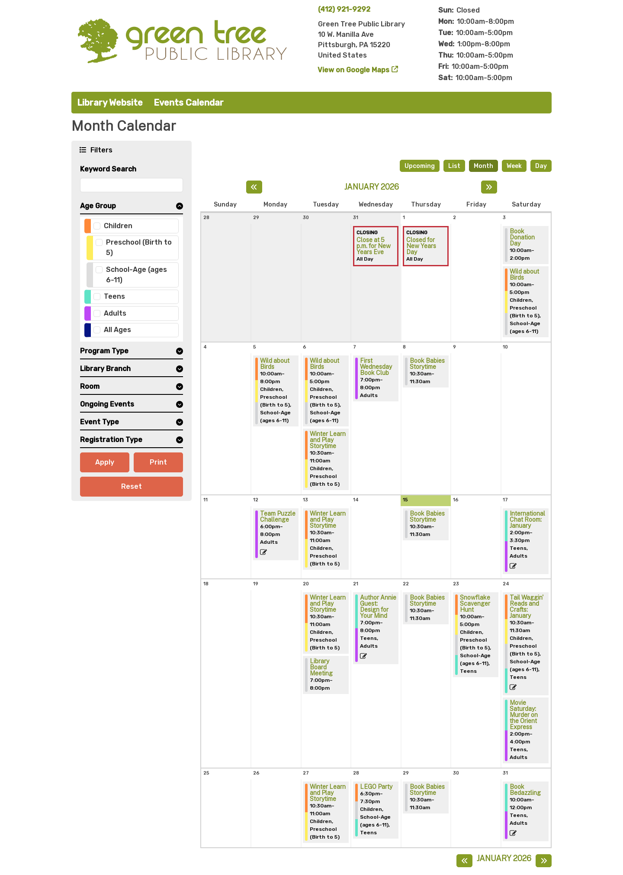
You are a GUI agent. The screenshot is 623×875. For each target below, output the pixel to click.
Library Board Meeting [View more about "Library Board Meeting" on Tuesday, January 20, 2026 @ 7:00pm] (321, 667)
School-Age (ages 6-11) (136, 274)
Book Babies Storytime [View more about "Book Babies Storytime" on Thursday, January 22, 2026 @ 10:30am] (427, 600)
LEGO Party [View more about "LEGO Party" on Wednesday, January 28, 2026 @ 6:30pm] (376, 787)
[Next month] (489, 187)
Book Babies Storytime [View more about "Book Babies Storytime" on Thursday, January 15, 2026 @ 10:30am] (427, 516)
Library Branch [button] (105, 369)
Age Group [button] (98, 206)
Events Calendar (189, 102)
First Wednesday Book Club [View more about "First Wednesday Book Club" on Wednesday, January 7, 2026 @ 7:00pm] (376, 367)
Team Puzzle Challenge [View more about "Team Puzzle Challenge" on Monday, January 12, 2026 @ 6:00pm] (277, 516)
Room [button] (90, 386)
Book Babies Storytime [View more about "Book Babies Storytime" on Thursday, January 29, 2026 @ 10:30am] (427, 790)
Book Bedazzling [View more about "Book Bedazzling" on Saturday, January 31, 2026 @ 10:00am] (525, 790)
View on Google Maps (353, 70)
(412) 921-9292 (344, 9)
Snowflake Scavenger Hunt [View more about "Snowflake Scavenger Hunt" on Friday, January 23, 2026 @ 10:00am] (475, 603)
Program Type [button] (104, 351)
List (454, 166)
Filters (100, 149)
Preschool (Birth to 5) (139, 247)
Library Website (110, 102)
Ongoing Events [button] (107, 404)
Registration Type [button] (111, 440)
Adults (115, 313)
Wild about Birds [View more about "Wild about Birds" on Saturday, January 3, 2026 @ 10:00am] (524, 274)
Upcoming (420, 166)
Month (483, 166)
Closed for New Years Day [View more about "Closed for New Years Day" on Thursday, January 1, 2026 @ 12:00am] (421, 246)
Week (514, 166)
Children (118, 226)
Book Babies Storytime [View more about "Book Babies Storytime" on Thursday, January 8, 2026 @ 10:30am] (427, 364)
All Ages (117, 330)
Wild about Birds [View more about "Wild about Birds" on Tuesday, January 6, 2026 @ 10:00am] (324, 364)
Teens (114, 296)
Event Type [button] (99, 422)
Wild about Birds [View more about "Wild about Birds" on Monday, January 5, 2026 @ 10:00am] (274, 364)
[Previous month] (254, 187)
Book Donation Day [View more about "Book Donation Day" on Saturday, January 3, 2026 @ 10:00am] (522, 237)
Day (541, 166)
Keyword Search (108, 169)
